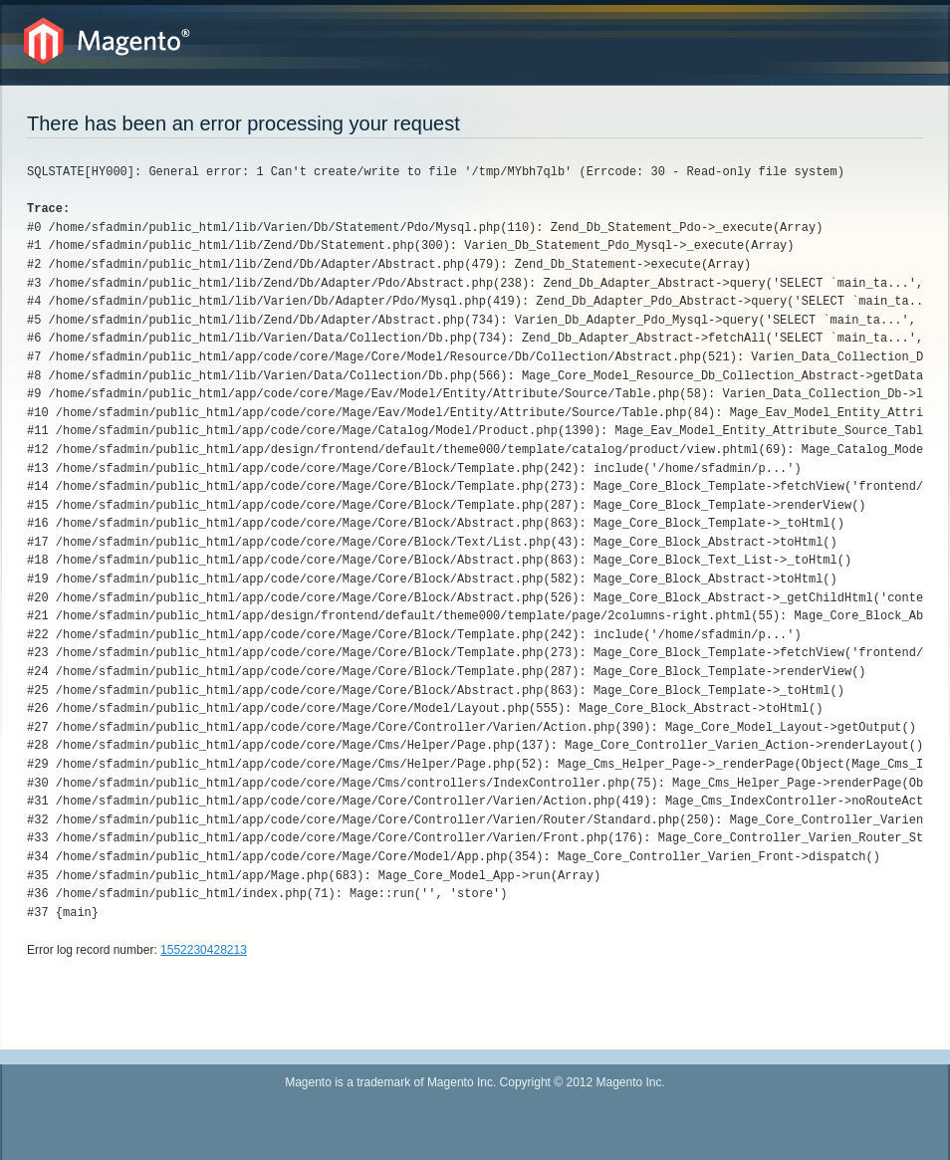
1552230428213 (203, 950)
